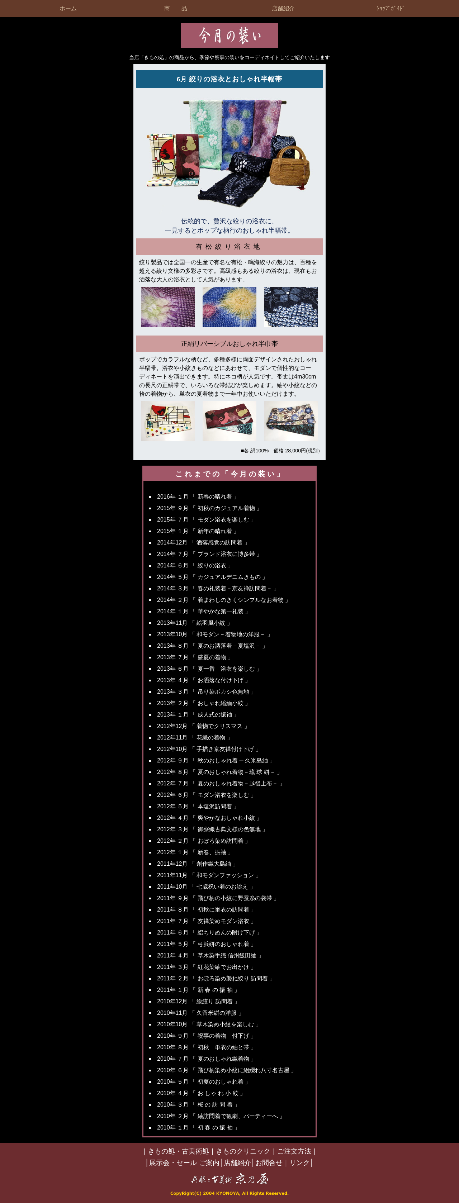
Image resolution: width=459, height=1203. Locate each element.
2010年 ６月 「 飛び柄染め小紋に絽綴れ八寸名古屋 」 (227, 1070)
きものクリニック (243, 1151)
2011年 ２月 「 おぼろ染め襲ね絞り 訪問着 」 (216, 978)
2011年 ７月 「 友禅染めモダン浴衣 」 (206, 921)
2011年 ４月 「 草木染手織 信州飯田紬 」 (210, 955)
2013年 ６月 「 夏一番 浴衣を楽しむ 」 (209, 669)
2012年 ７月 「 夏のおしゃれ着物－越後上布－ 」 (221, 783)
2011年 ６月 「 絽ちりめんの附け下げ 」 (209, 932)
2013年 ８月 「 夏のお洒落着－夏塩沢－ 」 (212, 646)
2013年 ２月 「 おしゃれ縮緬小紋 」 (204, 703)
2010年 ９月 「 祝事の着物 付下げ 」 (206, 1036)
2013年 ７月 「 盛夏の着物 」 (195, 657)
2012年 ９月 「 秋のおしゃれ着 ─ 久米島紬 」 (216, 760)
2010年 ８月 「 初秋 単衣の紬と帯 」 (206, 1047)
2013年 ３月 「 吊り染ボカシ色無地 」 (206, 692)
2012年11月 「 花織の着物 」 (195, 737)
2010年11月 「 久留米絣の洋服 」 (200, 1013)
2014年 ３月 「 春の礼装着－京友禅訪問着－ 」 (218, 588)
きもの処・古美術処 (178, 1151)
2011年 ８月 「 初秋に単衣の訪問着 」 (206, 910)
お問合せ (269, 1162)
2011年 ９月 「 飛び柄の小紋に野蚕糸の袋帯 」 (218, 898)
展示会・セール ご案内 (184, 1162)
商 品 (175, 8)
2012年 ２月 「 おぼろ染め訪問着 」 (204, 841)
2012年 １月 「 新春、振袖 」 (195, 852)
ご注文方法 (294, 1151)
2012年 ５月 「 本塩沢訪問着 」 (198, 806)
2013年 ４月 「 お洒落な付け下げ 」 (204, 680)
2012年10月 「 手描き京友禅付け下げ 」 (209, 749)
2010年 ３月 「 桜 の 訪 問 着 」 (198, 1105)
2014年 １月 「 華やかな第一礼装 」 (204, 611)
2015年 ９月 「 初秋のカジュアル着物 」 (209, 508)
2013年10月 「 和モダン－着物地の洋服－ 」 (215, 634)
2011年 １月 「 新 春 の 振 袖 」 (198, 990)
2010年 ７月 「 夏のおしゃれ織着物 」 (206, 1059)
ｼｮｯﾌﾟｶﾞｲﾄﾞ (391, 8)
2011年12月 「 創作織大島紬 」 (197, 864)
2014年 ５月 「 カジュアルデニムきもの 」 (212, 577)
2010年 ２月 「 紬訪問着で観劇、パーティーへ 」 (221, 1116)
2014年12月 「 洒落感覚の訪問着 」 (203, 542)
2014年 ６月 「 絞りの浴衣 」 (195, 565)
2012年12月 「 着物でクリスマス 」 (203, 726)
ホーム (68, 8)
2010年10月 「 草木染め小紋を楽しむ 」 (209, 1024)
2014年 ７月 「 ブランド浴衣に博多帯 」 (209, 554)
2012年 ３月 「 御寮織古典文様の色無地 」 (212, 829)
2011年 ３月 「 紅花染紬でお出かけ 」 (206, 967)
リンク (299, 1162)
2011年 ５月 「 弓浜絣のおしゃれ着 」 (206, 944)
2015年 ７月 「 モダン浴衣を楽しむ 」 (206, 520)
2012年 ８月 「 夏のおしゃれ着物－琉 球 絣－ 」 (220, 772)
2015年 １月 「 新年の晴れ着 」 (198, 531)
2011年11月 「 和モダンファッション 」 (209, 875)
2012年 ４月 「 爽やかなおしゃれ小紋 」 (209, 818)
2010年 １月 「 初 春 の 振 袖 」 (198, 1127)
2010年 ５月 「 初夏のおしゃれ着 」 (204, 1082)
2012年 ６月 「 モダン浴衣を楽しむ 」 (206, 795)
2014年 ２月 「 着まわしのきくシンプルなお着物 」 (224, 600)
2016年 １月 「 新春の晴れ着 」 (198, 497)
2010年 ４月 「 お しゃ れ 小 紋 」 (201, 1093)
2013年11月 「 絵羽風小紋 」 (195, 623)
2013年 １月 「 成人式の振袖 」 (198, 715)
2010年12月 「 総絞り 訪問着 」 (198, 1001)
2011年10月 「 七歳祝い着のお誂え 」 (206, 887)
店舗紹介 (283, 8)
